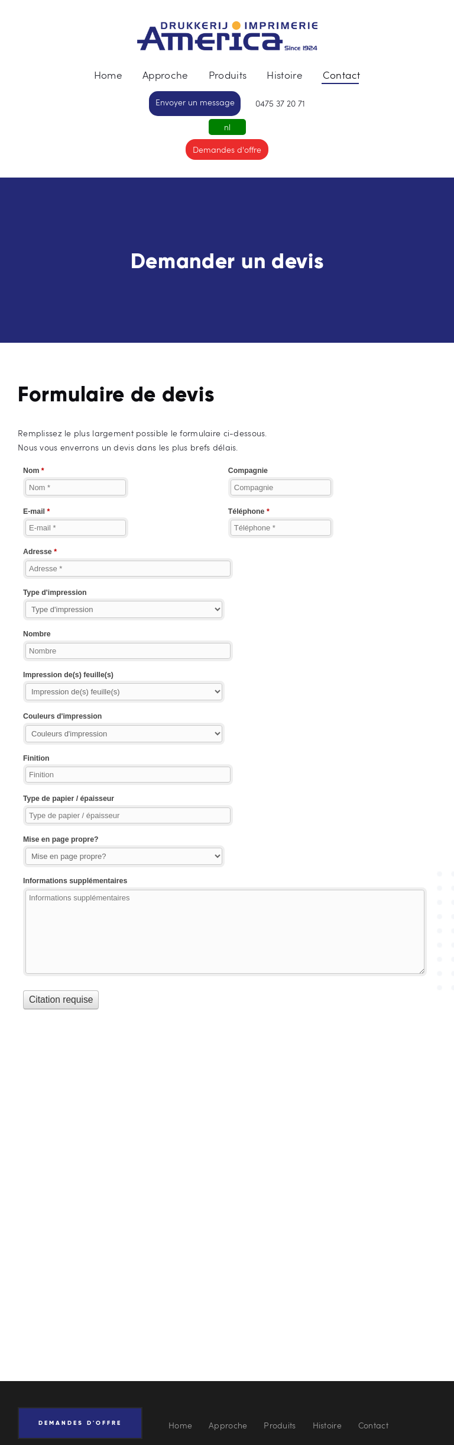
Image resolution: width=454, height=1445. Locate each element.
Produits (280, 1425)
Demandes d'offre (227, 149)
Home (180, 1425)
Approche (228, 1425)
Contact (373, 1425)
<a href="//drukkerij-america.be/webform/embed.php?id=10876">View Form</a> (227, 750)
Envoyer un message (195, 102)
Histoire (327, 1425)
